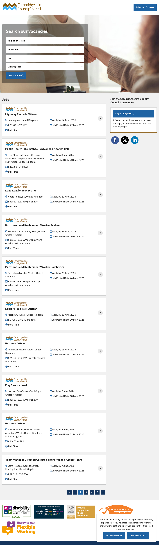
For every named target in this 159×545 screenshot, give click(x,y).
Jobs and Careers (145, 7)
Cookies (6, 512)
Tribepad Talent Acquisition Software (135, 512)
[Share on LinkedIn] (135, 140)
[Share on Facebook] (115, 140)
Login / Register (124, 113)
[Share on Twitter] (125, 140)
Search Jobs (16, 75)
